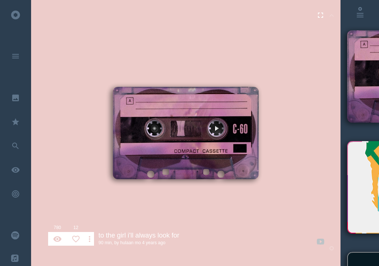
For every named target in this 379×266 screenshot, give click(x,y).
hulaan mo (130, 242)
